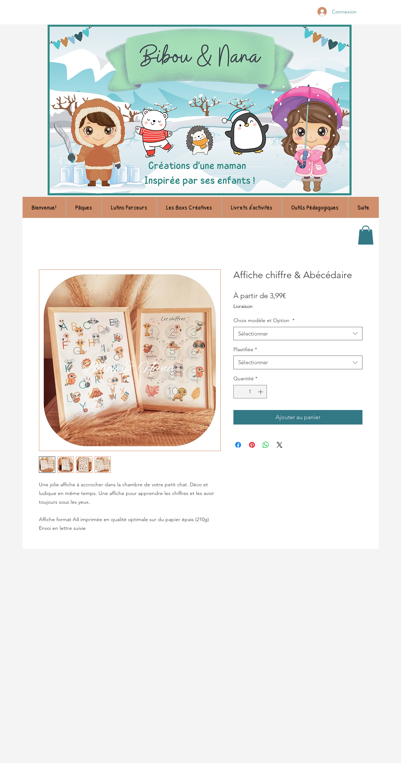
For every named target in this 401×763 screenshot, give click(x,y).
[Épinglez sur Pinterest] (252, 445)
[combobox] (297, 334)
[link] (366, 235)
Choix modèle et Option (263, 320)
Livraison (243, 306)
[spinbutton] (250, 391)
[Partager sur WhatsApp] (265, 445)
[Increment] (261, 391)
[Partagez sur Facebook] (238, 445)
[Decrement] (239, 391)
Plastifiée (245, 349)
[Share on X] (279, 445)
